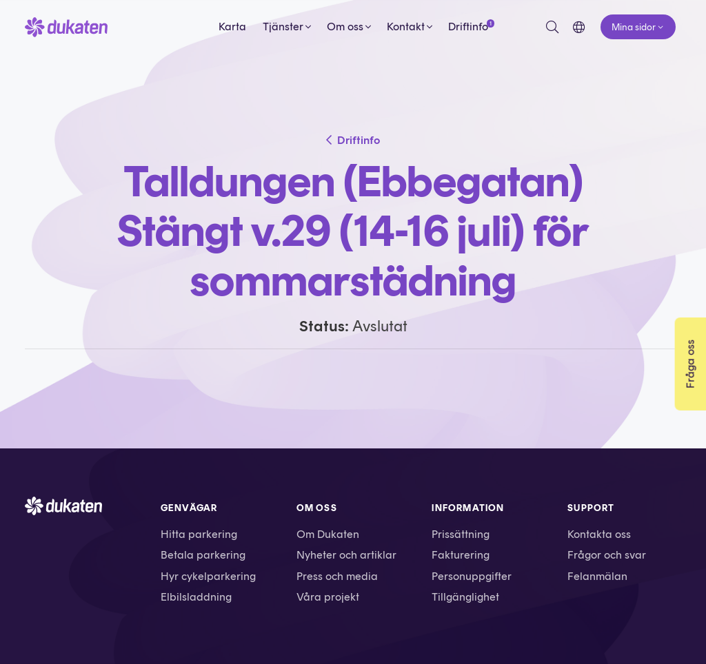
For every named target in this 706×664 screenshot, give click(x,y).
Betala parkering (203, 554)
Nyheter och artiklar (346, 554)
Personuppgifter (472, 576)
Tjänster (283, 26)
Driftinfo (468, 26)
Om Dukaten (327, 534)
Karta (232, 26)
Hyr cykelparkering (208, 576)
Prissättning (461, 534)
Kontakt (406, 26)
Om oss (345, 26)
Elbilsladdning (196, 596)
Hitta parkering (199, 534)
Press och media (337, 576)
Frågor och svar (606, 554)
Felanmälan (597, 576)
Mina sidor (634, 26)
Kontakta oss (599, 534)
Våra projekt (327, 596)
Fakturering (461, 554)
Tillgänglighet (465, 596)
